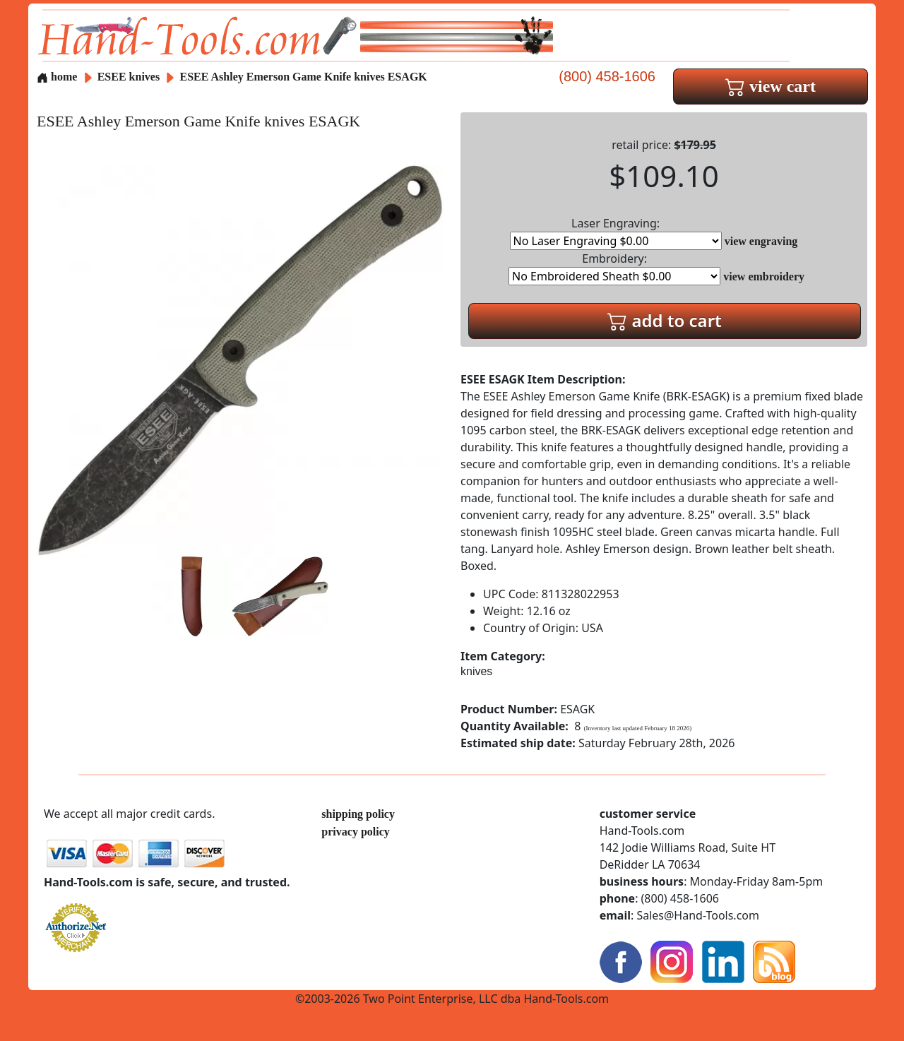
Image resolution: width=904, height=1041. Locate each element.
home (57, 77)
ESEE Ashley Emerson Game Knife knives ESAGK (303, 77)
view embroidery (763, 276)
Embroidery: (614, 268)
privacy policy (355, 832)
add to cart (664, 320)
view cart (770, 86)
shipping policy (358, 814)
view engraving (761, 241)
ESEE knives (128, 77)
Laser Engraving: (616, 232)
